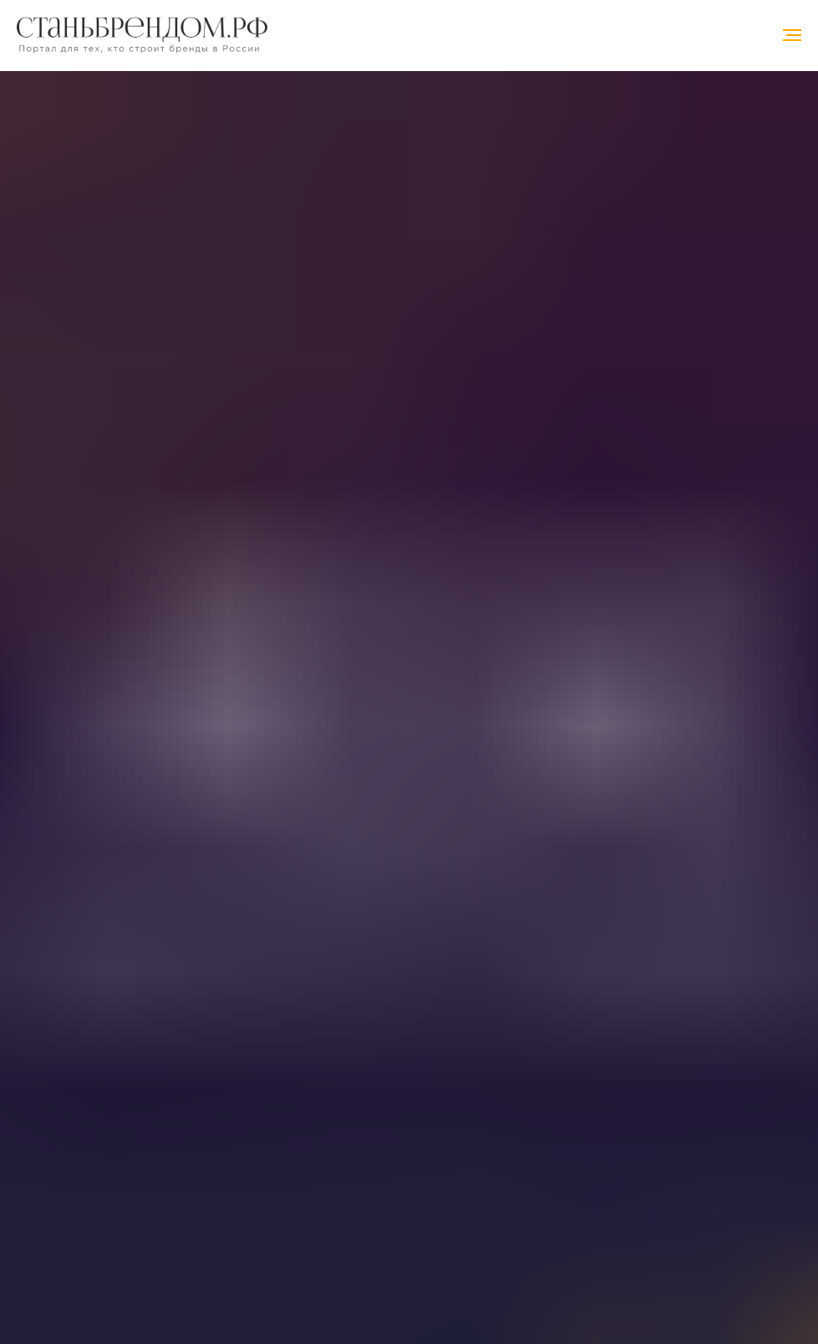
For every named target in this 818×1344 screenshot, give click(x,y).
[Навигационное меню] (792, 35)
